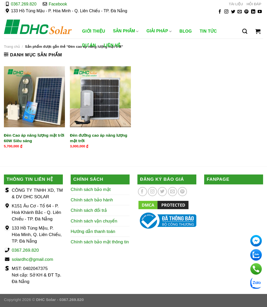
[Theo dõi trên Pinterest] (246, 12)
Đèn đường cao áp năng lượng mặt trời (98, 138)
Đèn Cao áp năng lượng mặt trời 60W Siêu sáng (34, 138)
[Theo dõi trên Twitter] (233, 12)
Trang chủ (12, 47)
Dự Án (89, 45)
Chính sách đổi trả (89, 210)
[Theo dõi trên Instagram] (226, 12)
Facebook (58, 4)
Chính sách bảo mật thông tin (100, 241)
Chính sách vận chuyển (94, 221)
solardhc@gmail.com (32, 259)
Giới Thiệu (93, 31)
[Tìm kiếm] (245, 31)
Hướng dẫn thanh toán (93, 231)
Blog (185, 31)
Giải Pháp (159, 31)
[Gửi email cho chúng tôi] (240, 12)
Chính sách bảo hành (92, 199)
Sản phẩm (125, 31)
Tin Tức (208, 31)
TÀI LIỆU (236, 4)
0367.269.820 (24, 4)
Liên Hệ (112, 45)
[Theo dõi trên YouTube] (260, 12)
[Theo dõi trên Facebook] (220, 12)
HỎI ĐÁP (254, 4)
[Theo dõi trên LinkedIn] (253, 12)
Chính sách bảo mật (91, 189)
